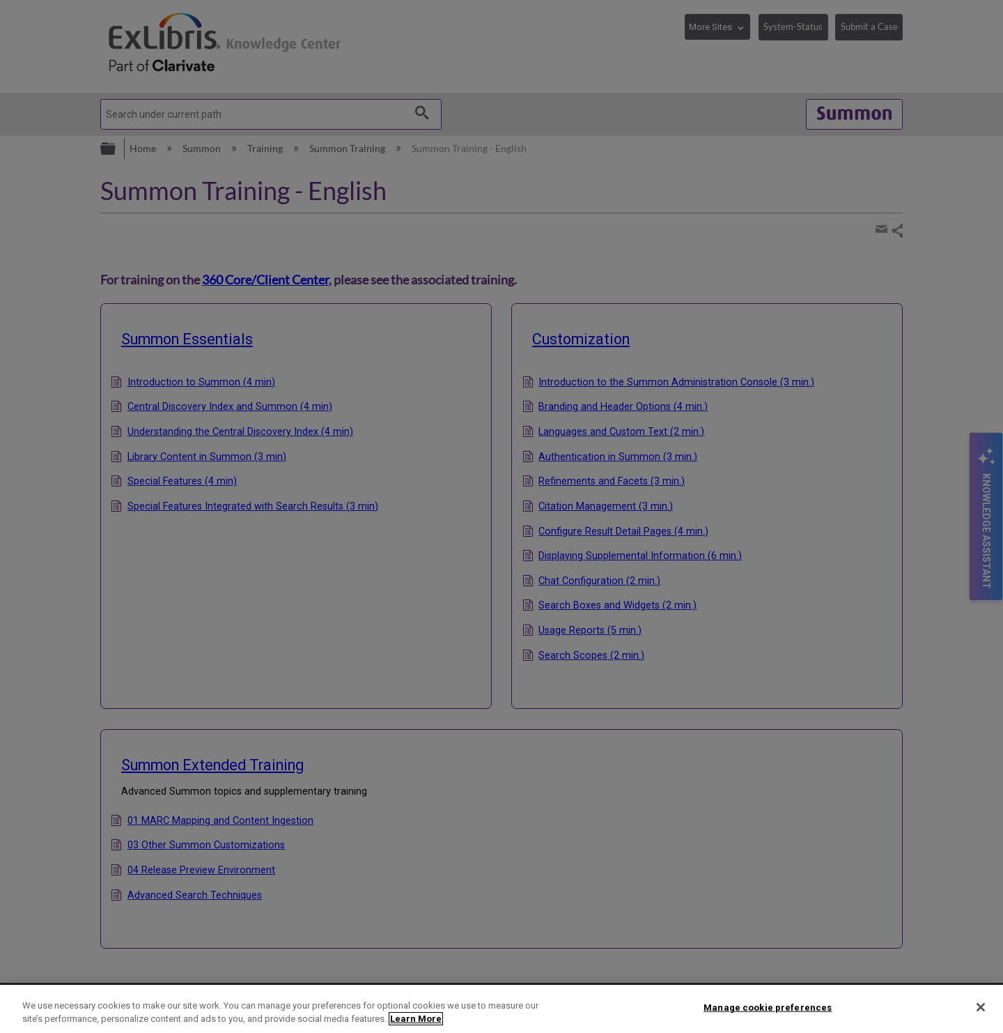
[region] (501, 1009)
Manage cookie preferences (767, 1007)
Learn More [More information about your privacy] (416, 1018)
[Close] (980, 1007)
